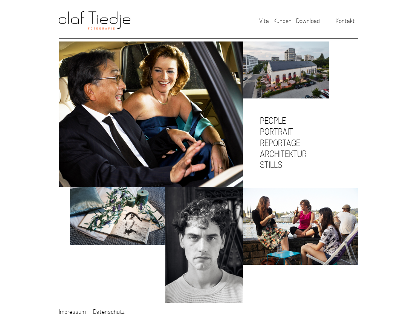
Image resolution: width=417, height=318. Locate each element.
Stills (271, 165)
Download (308, 21)
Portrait (276, 132)
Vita (264, 21)
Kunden (282, 21)
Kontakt (345, 21)
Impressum (72, 312)
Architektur (283, 154)
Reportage (280, 143)
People (273, 121)
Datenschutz (109, 312)
